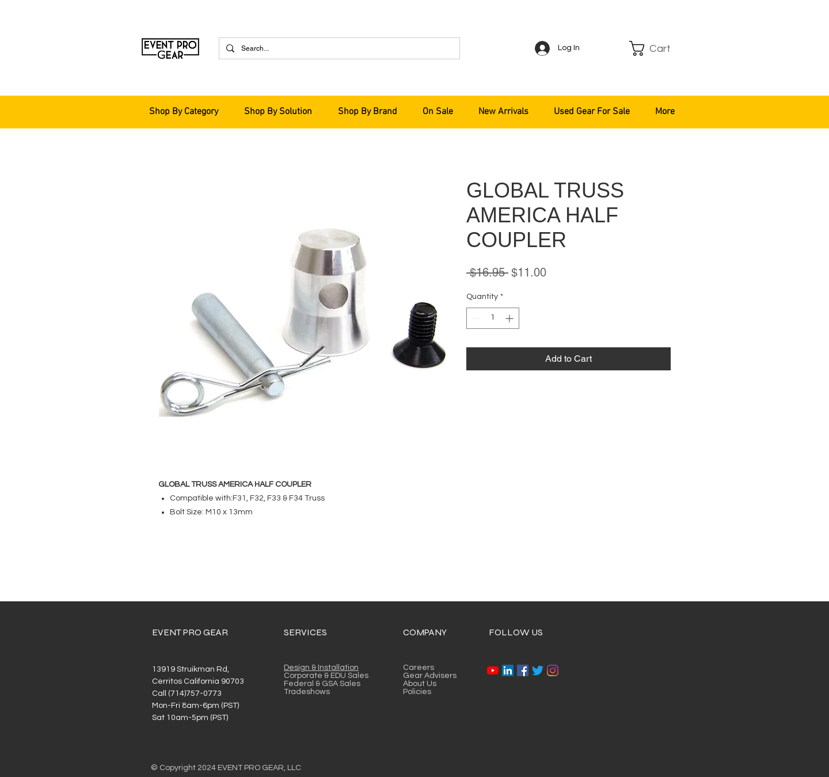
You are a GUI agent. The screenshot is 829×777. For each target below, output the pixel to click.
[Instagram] (552, 670)
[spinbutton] (492, 318)
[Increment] (510, 318)
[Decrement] (475, 318)
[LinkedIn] (508, 670)
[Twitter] (537, 670)
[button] (657, 48)
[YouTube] (493, 670)
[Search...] (338, 48)
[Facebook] (522, 670)
